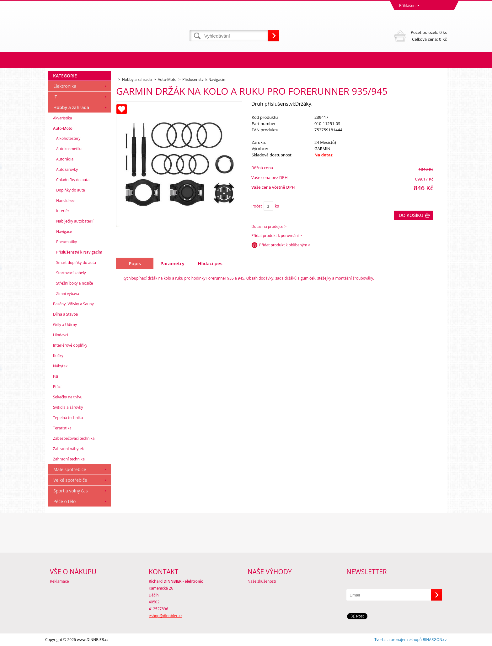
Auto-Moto (62, 128)
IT (55, 97)
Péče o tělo (64, 501)
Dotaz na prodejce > (268, 226)
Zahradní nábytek (68, 448)
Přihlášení (407, 5)
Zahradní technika (69, 459)
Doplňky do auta (70, 190)
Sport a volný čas (70, 491)
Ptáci (57, 386)
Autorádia (64, 159)
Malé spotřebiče (69, 469)
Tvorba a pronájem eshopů (398, 639)
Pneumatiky (66, 241)
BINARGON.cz (435, 639)
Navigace (64, 231)
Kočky (58, 355)
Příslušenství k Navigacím (79, 252)
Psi (55, 376)
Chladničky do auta (72, 179)
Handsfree (65, 200)
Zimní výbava (67, 293)
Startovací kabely (71, 273)
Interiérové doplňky (70, 345)
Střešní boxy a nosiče (74, 283)
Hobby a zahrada (71, 107)
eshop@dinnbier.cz (165, 615)
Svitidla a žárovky (68, 407)
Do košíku (411, 215)
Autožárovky (67, 169)
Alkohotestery (68, 138)
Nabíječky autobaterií (75, 221)
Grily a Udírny (65, 324)
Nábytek (60, 366)
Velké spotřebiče (70, 480)
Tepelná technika (68, 417)
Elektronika (64, 86)
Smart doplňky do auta (76, 262)
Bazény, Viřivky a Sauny (73, 304)
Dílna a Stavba (65, 314)
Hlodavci (60, 335)
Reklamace (59, 581)
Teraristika (62, 428)
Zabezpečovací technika (73, 438)
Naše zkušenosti (262, 581)
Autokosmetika (69, 148)
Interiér (62, 210)
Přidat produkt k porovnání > (276, 235)
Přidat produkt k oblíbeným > (284, 245)
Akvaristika (62, 118)
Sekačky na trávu (68, 397)
